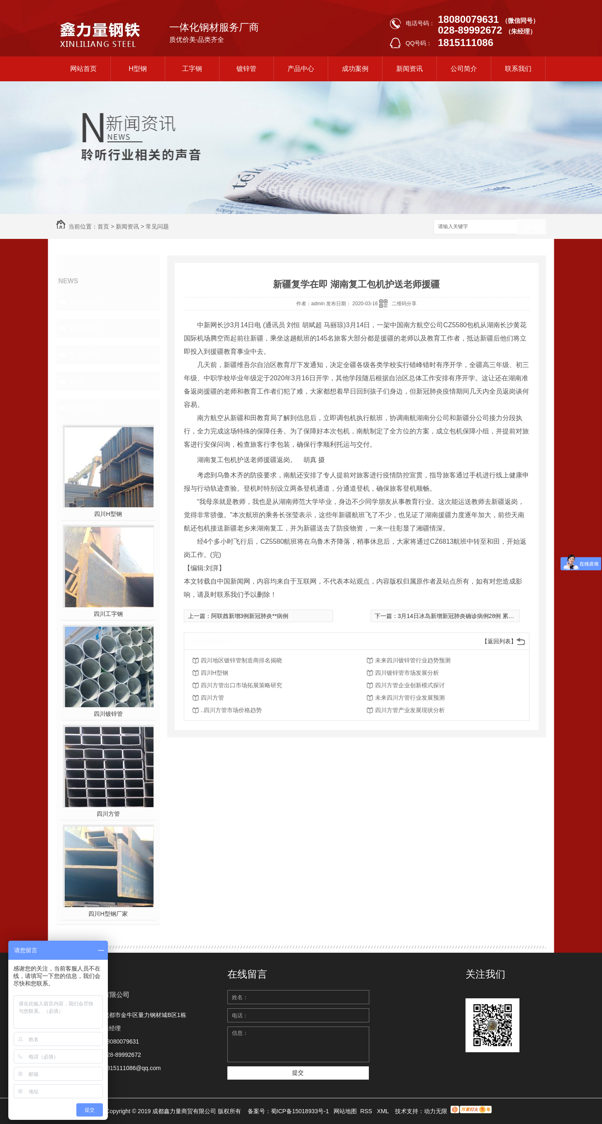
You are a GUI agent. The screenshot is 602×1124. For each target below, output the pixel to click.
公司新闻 (84, 301)
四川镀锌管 (108, 713)
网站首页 (83, 68)
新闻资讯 (409, 68)
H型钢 (138, 68)
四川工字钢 (108, 614)
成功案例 (355, 68)
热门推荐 (84, 408)
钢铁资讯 (84, 328)
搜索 (531, 227)
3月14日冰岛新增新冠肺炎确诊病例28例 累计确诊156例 (469, 616)
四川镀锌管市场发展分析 (407, 672)
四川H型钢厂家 (107, 913)
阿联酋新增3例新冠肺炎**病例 (250, 616)
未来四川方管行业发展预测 (410, 697)
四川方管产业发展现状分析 (410, 710)
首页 (103, 226)
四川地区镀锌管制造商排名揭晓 (241, 660)
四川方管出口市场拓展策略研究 (241, 685)
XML (383, 1111)
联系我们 (518, 68)
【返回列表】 (499, 641)
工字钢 (192, 68)
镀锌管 (246, 68)
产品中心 (301, 68)
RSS (367, 1111)
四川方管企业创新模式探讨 (410, 685)
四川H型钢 (108, 514)
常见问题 (157, 226)
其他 (76, 381)
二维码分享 (404, 304)
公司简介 (464, 68)
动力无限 (435, 1111)
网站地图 (345, 1111)
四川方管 (108, 813)
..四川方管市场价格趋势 (231, 710)
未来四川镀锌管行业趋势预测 (413, 660)
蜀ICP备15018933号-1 (300, 1111)
